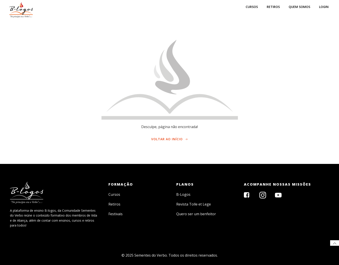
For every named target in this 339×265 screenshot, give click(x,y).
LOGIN (324, 7)
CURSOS (252, 7)
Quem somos (299, 7)
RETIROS (273, 7)
